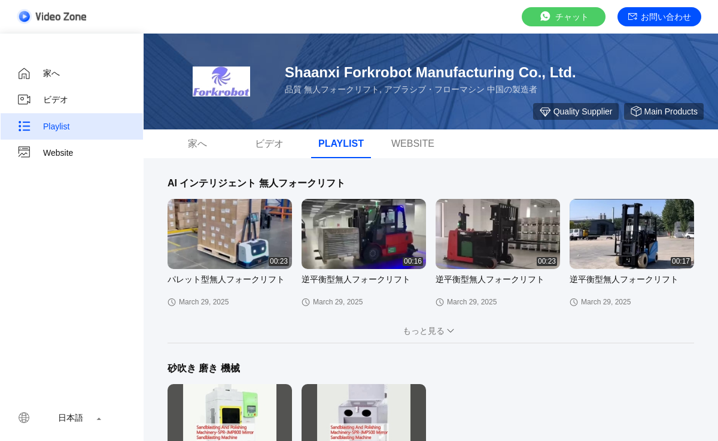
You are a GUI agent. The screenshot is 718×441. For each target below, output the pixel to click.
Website (45, 153)
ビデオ (42, 100)
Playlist (43, 126)
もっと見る (431, 331)
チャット (563, 16)
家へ (38, 74)
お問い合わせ (659, 17)
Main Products (664, 111)
